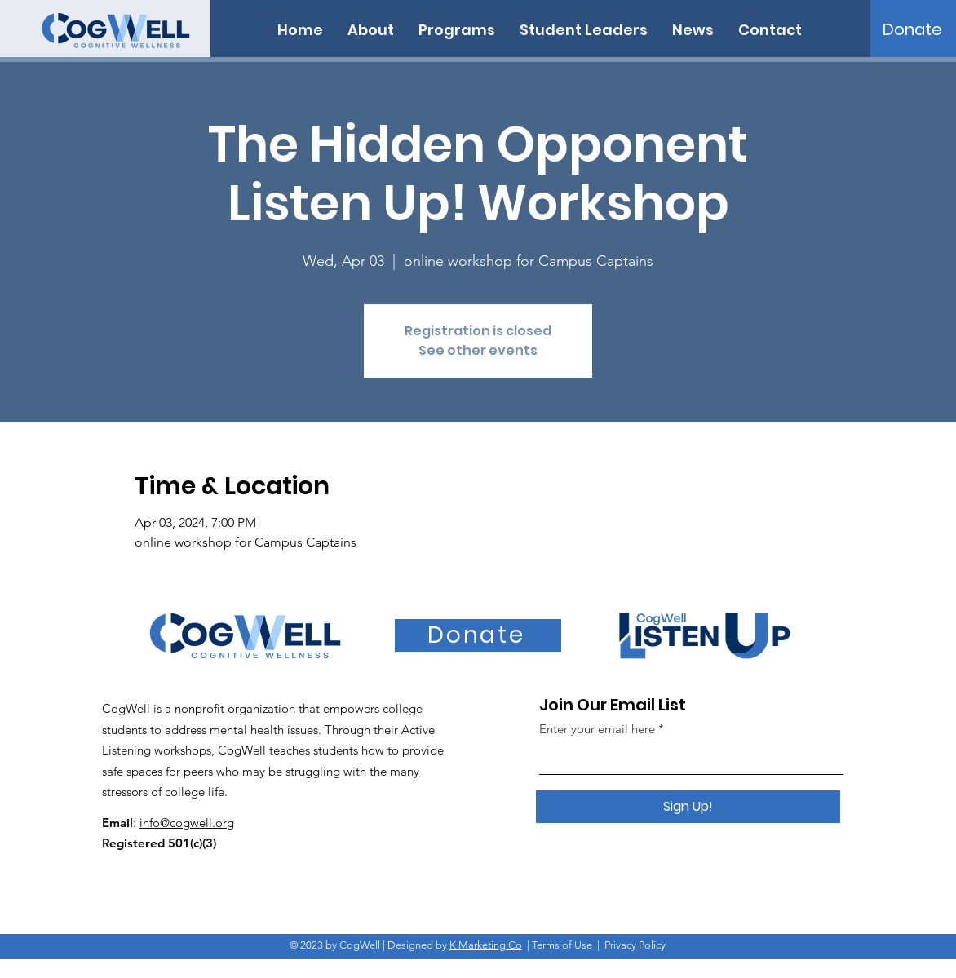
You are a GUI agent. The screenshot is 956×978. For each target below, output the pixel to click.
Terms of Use (562, 945)
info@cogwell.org (186, 822)
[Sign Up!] (688, 806)
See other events (478, 350)
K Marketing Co (485, 945)
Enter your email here (597, 729)
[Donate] (912, 29)
